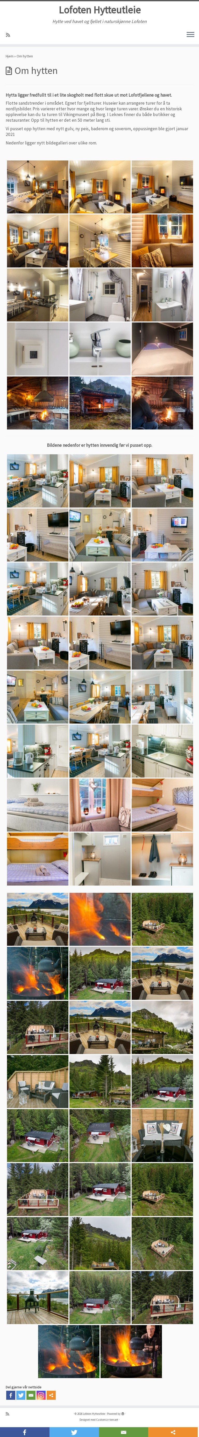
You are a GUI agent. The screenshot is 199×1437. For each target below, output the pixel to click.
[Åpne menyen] (190, 35)
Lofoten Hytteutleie (100, 10)
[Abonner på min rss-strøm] (9, 36)
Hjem (9, 56)
